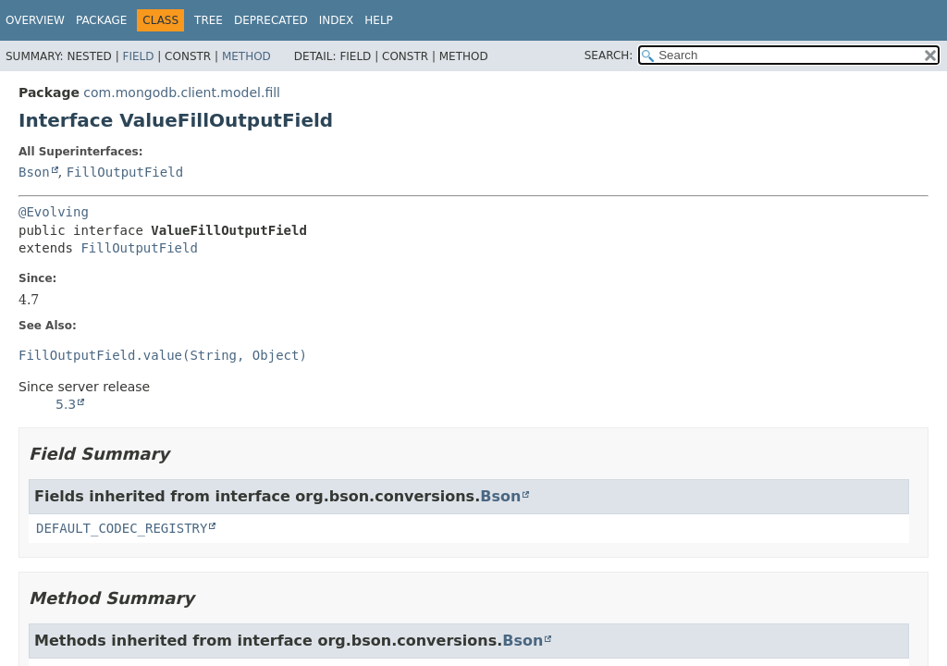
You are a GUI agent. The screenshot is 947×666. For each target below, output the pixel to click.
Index (336, 20)
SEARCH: (608, 55)
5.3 (65, 404)
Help (378, 20)
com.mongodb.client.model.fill (181, 92)
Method (246, 56)
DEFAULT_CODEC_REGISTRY (121, 528)
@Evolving (53, 211)
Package (101, 20)
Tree (208, 20)
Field (138, 56)
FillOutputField (125, 172)
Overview (35, 20)
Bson (34, 172)
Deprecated (271, 20)
